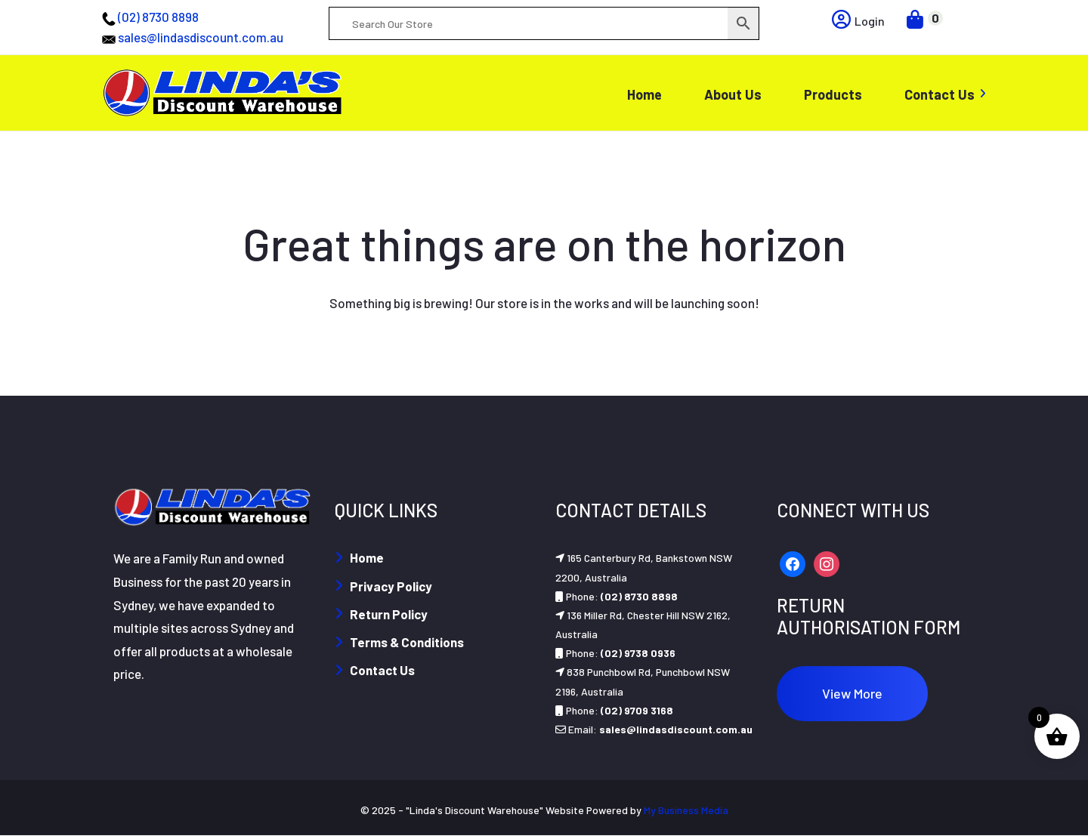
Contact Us (382, 669)
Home (367, 557)
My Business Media (686, 810)
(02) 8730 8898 (158, 16)
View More (852, 693)
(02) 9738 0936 (638, 652)
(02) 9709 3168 (637, 710)
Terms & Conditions (407, 641)
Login (858, 21)
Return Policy (389, 614)
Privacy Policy (391, 586)
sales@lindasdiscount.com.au (200, 37)
